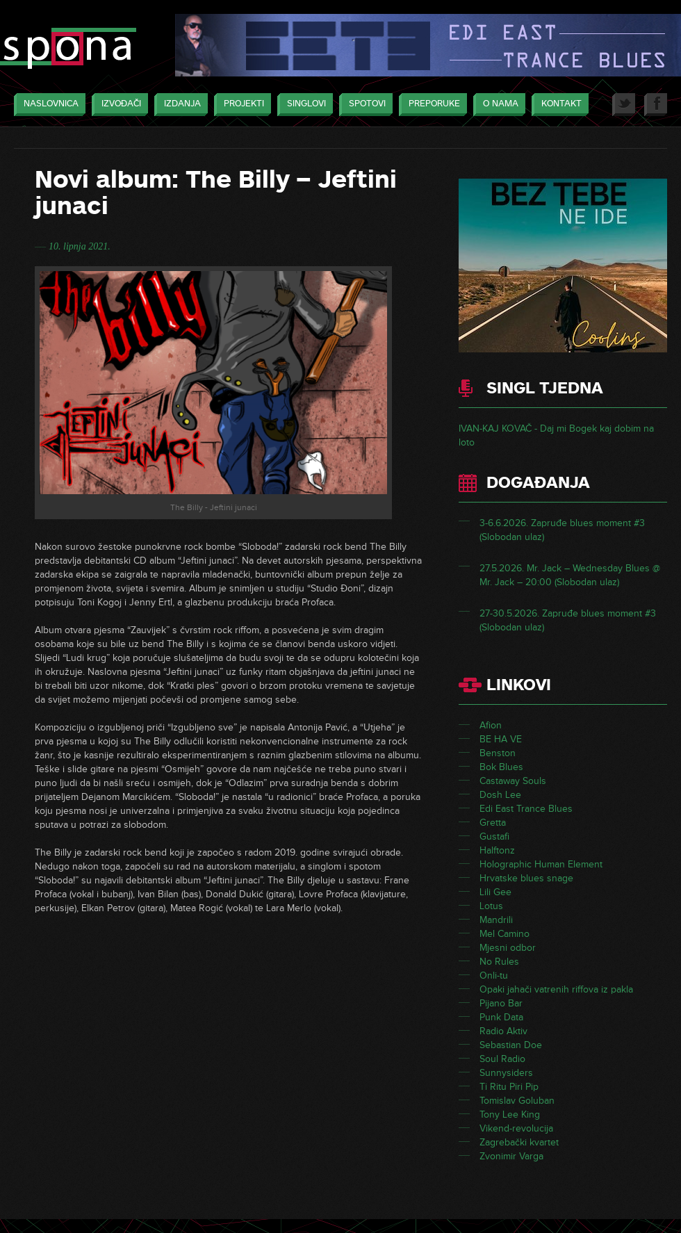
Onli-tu (493, 975)
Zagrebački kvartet (519, 1142)
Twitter (623, 104)
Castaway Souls (512, 781)
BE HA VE (500, 739)
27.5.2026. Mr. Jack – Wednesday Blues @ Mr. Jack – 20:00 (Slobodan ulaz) (569, 575)
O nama (497, 104)
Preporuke (431, 104)
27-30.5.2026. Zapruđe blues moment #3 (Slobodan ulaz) (567, 620)
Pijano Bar (501, 1003)
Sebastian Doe (510, 1045)
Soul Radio (502, 1059)
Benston (497, 753)
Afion (490, 725)
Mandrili (496, 920)
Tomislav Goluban (517, 1100)
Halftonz (497, 850)
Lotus (491, 906)
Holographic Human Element (540, 864)
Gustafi (494, 836)
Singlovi (303, 104)
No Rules (499, 961)
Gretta (492, 822)
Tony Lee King (509, 1114)
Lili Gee (495, 892)
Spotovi (364, 104)
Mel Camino (504, 934)
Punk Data (501, 1017)
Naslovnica (48, 104)
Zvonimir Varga (511, 1156)
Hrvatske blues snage (526, 878)
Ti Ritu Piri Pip (509, 1086)
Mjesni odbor (507, 947)
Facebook (655, 104)
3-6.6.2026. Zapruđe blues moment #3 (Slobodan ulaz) (562, 530)
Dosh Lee (500, 795)
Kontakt (558, 104)
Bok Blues (501, 767)
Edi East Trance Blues (526, 808)
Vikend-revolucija (516, 1128)
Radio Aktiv (503, 1031)
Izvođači (118, 104)
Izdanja (179, 104)
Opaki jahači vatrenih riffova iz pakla (556, 989)
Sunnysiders (506, 1073)
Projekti (240, 104)
